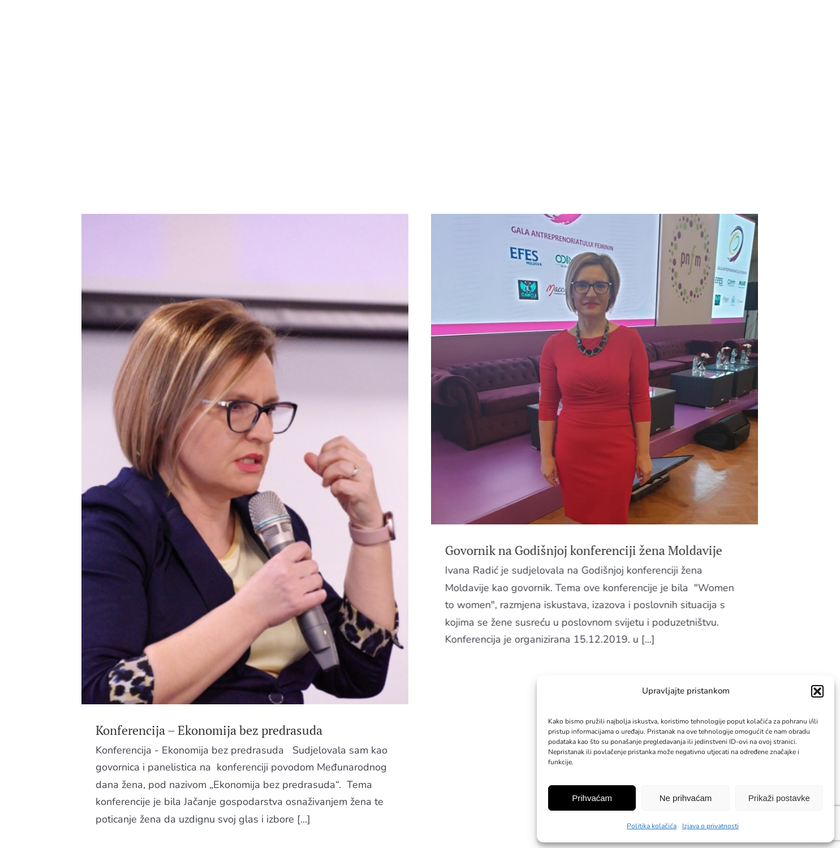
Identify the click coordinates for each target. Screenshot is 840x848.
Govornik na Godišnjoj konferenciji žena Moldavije (543, 550)
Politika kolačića (652, 825)
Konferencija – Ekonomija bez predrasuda (209, 730)
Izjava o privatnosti (710, 825)
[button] (817, 691)
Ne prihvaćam (686, 798)
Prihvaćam (592, 798)
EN (732, 27)
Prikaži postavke (779, 798)
